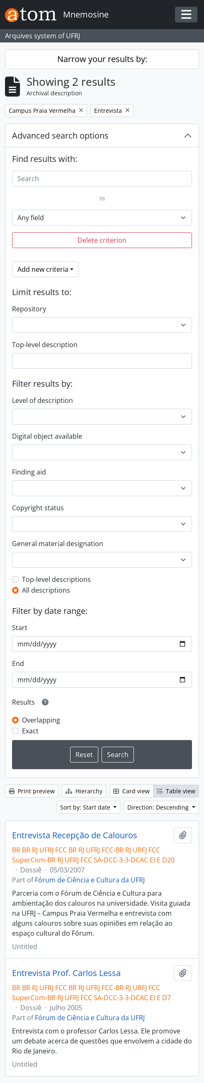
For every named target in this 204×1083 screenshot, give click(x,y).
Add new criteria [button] (42, 269)
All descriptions (46, 590)
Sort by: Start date (86, 807)
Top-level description (45, 344)
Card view (131, 791)
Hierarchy (84, 791)
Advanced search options (60, 135)
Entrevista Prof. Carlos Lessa (66, 973)
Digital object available (47, 436)
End (18, 663)
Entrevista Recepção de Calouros (74, 835)
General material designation (57, 543)
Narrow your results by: (102, 59)
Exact (30, 730)
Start (19, 627)
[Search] (102, 178)
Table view (176, 791)
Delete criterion (102, 240)
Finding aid (29, 472)
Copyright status (38, 507)
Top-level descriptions (56, 579)
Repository (29, 308)
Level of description (42, 400)
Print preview (32, 791)
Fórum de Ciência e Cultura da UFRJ (90, 879)
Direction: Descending (158, 807)
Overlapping (41, 720)
